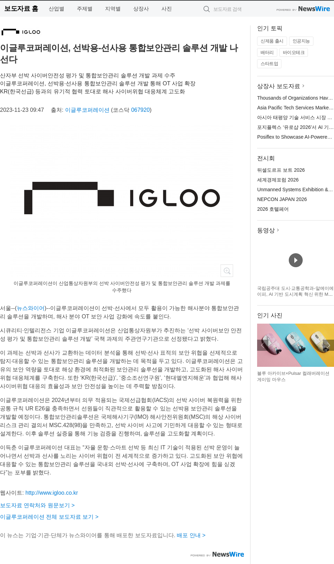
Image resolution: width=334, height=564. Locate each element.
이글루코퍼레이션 (87, 110)
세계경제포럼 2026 (278, 180)
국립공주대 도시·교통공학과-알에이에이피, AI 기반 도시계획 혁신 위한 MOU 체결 (295, 294)
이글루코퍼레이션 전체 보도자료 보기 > (49, 517)
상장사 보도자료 (278, 86)
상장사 (141, 8)
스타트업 (269, 63)
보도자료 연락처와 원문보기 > (37, 505)
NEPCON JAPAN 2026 (282, 199)
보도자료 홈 (21, 8)
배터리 (267, 52)
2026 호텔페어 (273, 209)
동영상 (266, 230)
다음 (328, 345)
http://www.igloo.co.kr (51, 493)
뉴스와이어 (31, 308)
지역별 (113, 8)
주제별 (85, 8)
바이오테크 (294, 52)
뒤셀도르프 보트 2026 (281, 170)
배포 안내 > (191, 535)
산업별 (56, 8)
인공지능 (301, 41)
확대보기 (227, 270)
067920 (140, 110)
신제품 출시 (272, 41)
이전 (262, 345)
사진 (166, 8)
